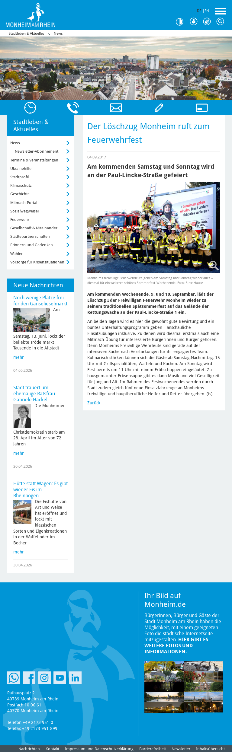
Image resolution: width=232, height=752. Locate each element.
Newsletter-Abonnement (36, 151)
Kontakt (52, 749)
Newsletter (181, 749)
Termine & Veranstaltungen (34, 160)
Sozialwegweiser (24, 211)
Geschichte (20, 194)
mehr (18, 357)
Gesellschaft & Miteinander (33, 228)
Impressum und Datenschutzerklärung (99, 749)
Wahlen (17, 253)
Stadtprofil (19, 177)
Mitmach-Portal (23, 202)
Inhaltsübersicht (210, 749)
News (58, 33)
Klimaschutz (21, 185)
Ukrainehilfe (20, 168)
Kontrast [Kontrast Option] (182, 22)
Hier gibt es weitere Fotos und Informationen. (176, 646)
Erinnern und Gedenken (31, 245)
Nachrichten (29, 749)
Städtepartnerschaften (30, 236)
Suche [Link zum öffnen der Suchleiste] (222, 22)
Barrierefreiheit (152, 749)
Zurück (93, 402)
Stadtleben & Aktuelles (26, 33)
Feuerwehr (19, 219)
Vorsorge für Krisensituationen (37, 262)
